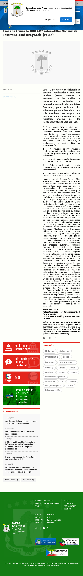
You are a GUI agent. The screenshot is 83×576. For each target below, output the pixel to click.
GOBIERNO (67, 509)
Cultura (62, 367)
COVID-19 (49, 367)
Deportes (49, 362)
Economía (62, 372)
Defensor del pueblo (52, 390)
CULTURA (38, 523)
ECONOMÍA (39, 520)
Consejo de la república (53, 386)
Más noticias (11, 480)
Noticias (6, 97)
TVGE (37, 506)
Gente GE (74, 372)
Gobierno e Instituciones (44, 500)
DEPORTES (51, 514)
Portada (66, 500)
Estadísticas (49, 372)
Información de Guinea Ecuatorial (47, 503)
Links (37, 528)
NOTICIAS (38, 514)
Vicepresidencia (67, 362)
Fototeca (50, 523)
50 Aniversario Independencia (55, 377)
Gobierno (12, 97)
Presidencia (51, 356)
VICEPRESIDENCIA (70, 506)
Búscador (28, 480)
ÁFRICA (37, 517)
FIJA (62, 381)
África (66, 356)
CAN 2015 (73, 368)
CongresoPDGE (50, 381)
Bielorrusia (72, 381)
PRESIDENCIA (68, 503)
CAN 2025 (70, 386)
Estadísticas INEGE (54, 520)
